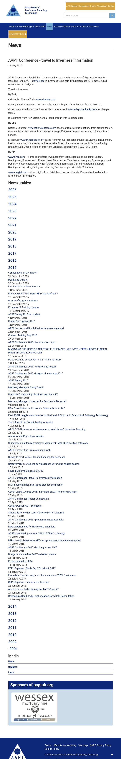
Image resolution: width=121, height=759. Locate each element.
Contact (111, 6)
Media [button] (49, 26)
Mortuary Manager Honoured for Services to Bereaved (37, 401)
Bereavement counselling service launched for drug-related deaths (43, 463)
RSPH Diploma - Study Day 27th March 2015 (32, 568)
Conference (38, 80)
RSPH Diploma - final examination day (28, 582)
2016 (12, 260)
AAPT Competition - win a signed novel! (29, 450)
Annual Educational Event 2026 (67, 26)
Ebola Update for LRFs (20, 561)
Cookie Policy (52, 748)
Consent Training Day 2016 (22, 335)
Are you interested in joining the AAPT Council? (33, 589)
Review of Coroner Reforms (23, 300)
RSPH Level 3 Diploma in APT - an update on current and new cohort (44, 540)
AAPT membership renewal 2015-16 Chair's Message (36, 533)
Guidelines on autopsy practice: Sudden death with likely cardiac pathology (48, 443)
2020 (12, 232)
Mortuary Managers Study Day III (25, 387)
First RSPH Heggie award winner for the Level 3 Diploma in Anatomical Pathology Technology (58, 415)
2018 (12, 246)
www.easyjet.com (17, 172)
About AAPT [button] (40, 26)
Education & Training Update (23, 307)
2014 (12, 606)
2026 (12, 190)
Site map (83, 745)
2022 (12, 218)
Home (11, 26)
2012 (12, 620)
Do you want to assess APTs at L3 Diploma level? (34, 359)
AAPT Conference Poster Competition (28, 498)
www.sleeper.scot (45, 99)
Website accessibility (64, 745)
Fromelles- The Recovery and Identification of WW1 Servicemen (42, 575)
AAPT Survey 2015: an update (24, 314)
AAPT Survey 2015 (18, 380)
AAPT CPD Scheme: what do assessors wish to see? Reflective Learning (47, 429)
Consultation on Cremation (22, 272)
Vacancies (101, 6)
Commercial (83, 6)
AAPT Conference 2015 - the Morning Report (32, 366)
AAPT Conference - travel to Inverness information (35, 477)
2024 (12, 204)
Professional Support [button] (24, 26)
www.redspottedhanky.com (82, 109)
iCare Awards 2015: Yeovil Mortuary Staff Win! (33, 293)
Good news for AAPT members (25, 505)
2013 (12, 613)
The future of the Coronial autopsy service (30, 422)
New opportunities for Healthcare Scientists (31, 526)
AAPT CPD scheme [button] (90, 26)
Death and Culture (18, 279)
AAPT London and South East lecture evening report (36, 328)
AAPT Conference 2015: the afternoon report (32, 342)
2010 (12, 635)
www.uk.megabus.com (32, 139)
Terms (48, 745)
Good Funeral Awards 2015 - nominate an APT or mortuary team (42, 491)
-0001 (13, 649)
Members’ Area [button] (16, 34)
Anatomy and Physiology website (26, 436)
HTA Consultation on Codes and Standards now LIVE (36, 408)
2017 (12, 253)
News (11, 661)
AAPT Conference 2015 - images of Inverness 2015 (35, 373)
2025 (12, 197)
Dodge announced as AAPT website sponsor (32, 554)
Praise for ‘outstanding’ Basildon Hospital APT (33, 394)
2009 (12, 642)
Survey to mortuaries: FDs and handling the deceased (37, 457)
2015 (12, 267)
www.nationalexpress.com (42, 127)
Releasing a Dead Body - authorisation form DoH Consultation (41, 596)
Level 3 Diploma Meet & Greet (24, 286)
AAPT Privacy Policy (100, 745)
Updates (12, 667)
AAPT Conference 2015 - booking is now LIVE (32, 547)
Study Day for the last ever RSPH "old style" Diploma (36, 512)
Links (11, 672)
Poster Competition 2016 (21, 321)
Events (93, 6)
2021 (12, 225)
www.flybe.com (16, 156)
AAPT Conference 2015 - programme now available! (36, 519)
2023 (12, 211)
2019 (12, 239)
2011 (12, 627)
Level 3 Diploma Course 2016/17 (25, 470)
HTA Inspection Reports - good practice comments (35, 484)
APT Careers (71, 6)
